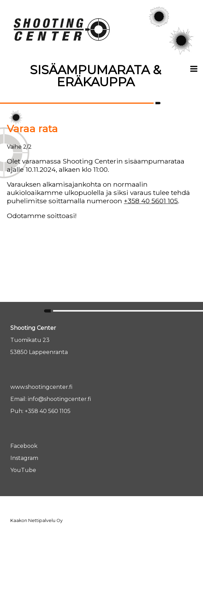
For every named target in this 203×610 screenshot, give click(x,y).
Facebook (24, 446)
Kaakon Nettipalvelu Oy (36, 520)
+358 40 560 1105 (48, 411)
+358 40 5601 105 (151, 201)
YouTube (23, 470)
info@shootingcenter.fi (59, 399)
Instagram (24, 458)
